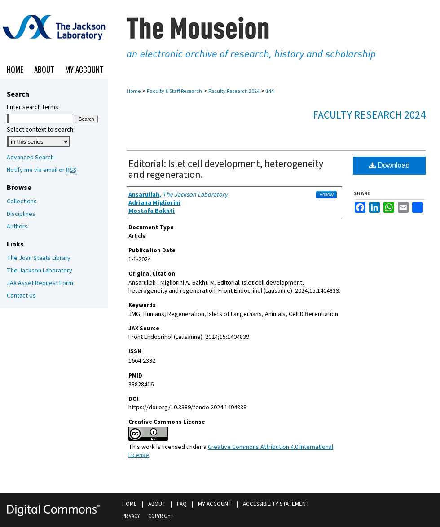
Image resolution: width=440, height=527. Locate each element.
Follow (326, 194)
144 (270, 91)
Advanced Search (30, 157)
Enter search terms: (33, 107)
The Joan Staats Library (38, 258)
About (157, 504)
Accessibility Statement (276, 504)
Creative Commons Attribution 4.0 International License (230, 451)
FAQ (182, 504)
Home (134, 91)
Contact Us (21, 295)
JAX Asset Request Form (40, 283)
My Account (215, 504)
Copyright (160, 516)
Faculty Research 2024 (234, 91)
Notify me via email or (42, 170)
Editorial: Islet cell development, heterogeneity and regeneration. (225, 169)
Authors (17, 226)
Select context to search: (41, 129)
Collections (22, 201)
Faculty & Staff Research (174, 91)
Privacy (131, 516)
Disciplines (21, 214)
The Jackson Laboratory (39, 270)
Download (389, 165)
